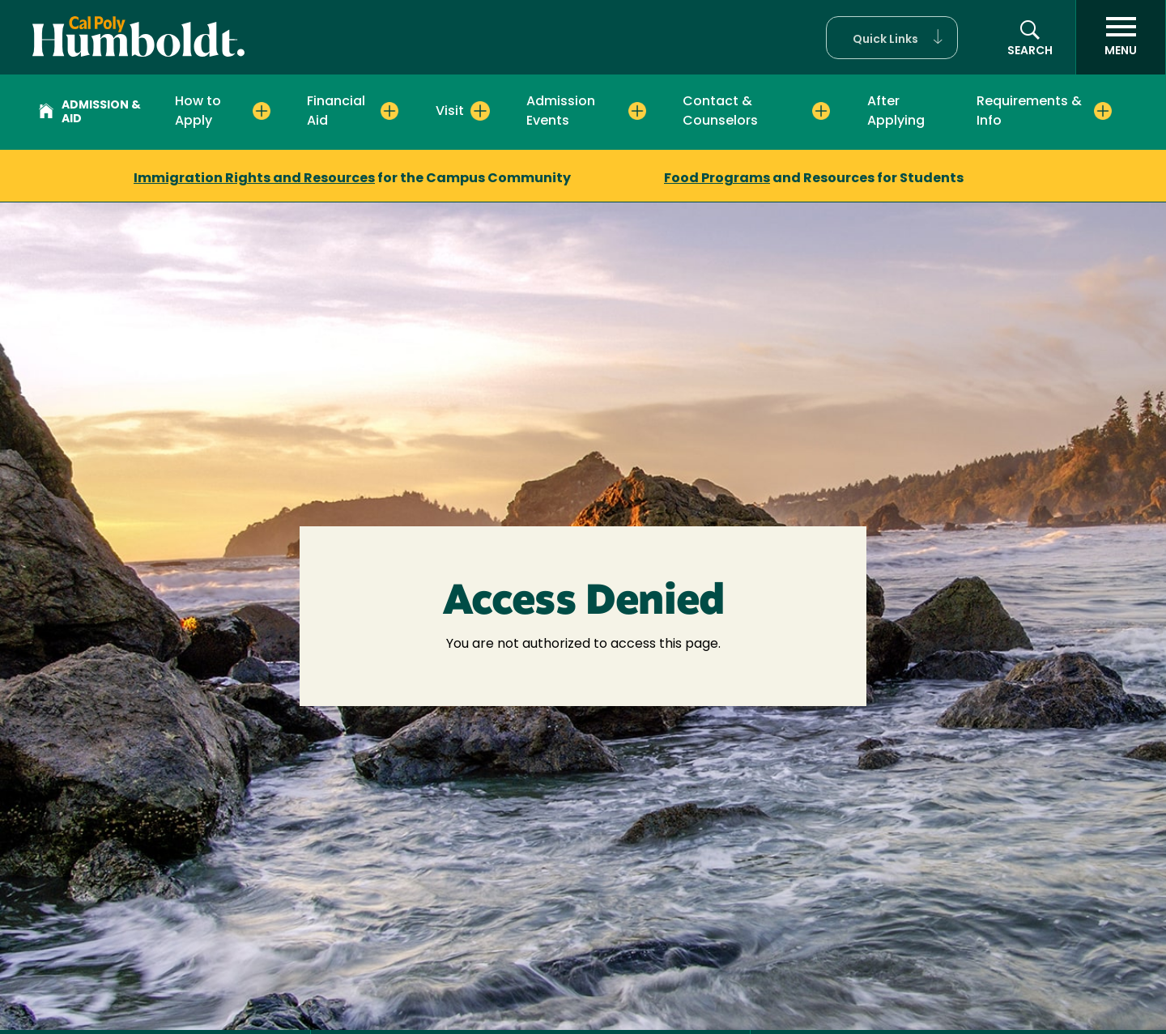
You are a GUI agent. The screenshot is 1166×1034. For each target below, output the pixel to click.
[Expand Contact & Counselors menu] (821, 111)
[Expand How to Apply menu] (261, 111)
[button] (892, 37)
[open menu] (1120, 37)
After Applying (896, 112)
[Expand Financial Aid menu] (389, 111)
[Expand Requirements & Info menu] (1103, 111)
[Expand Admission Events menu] (637, 111)
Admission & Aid (90, 113)
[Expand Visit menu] (480, 111)
